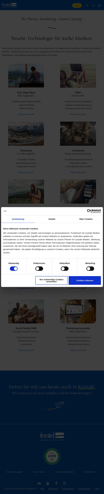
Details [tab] (52, 219)
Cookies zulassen (84, 280)
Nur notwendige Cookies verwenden (51, 280)
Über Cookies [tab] (86, 219)
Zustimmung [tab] (18, 219)
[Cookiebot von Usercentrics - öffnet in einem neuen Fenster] (89, 211)
